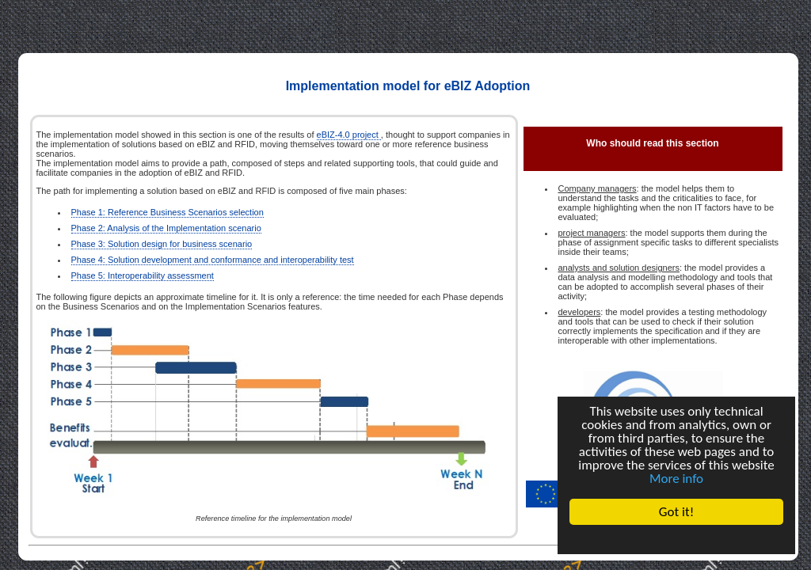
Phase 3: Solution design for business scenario (162, 244)
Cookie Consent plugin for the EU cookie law (676, 539)
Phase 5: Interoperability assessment (142, 275)
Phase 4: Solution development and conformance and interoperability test (212, 259)
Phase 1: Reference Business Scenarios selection (167, 212)
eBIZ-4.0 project (349, 134)
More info (676, 478)
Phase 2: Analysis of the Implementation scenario (166, 228)
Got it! (676, 512)
